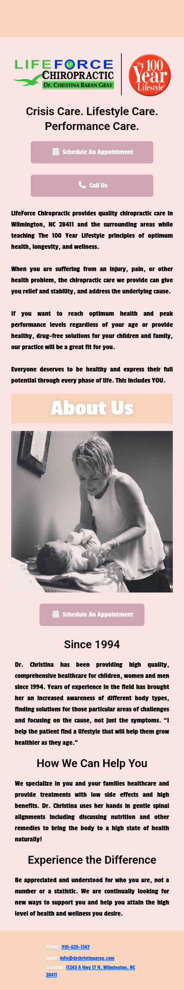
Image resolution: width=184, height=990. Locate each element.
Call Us (92, 185)
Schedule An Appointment (92, 152)
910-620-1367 (76, 947)
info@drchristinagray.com (87, 958)
